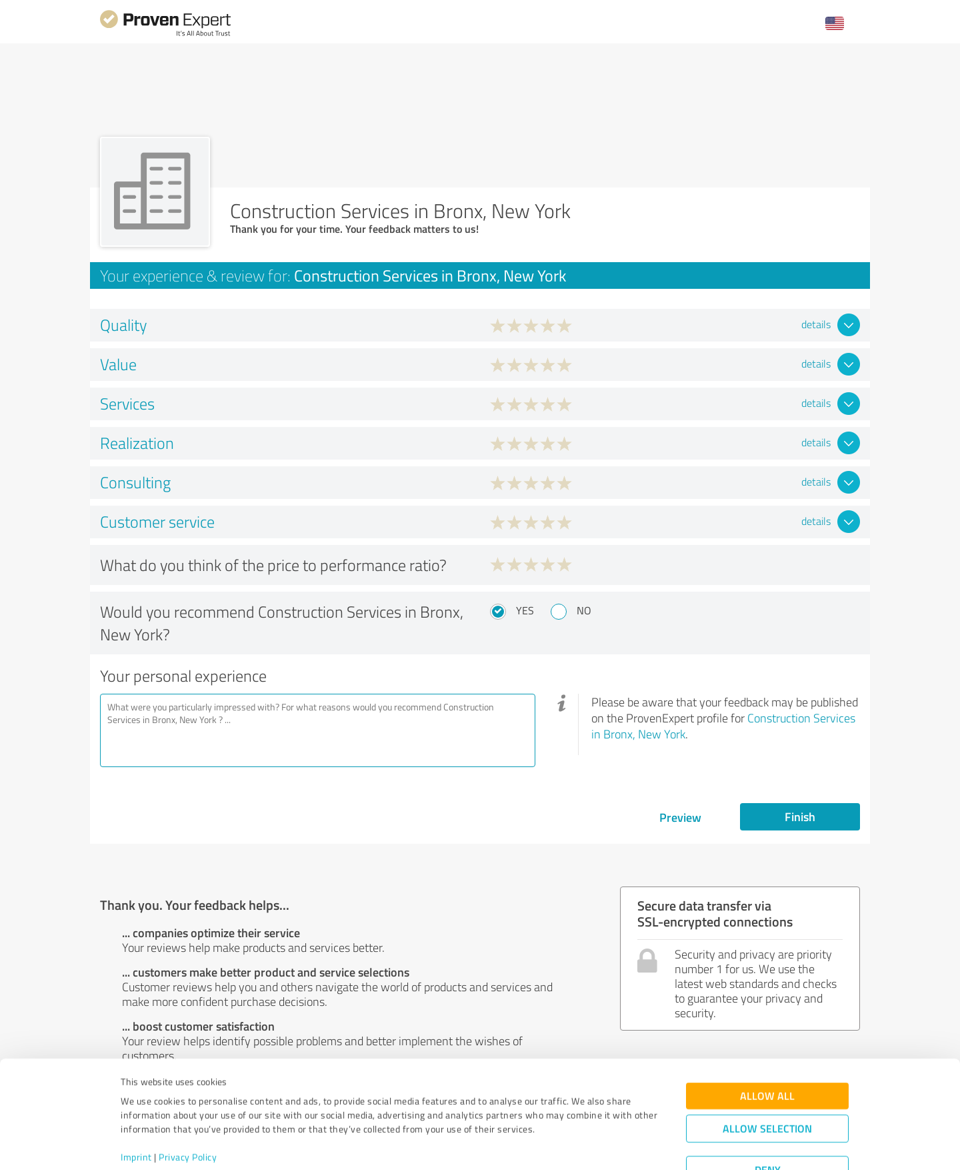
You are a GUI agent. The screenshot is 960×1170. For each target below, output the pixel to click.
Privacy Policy (188, 1107)
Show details (563, 1145)
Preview (680, 817)
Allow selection (767, 1079)
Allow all (767, 1046)
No (584, 610)
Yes (525, 610)
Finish (800, 816)
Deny (768, 1120)
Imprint (136, 1107)
